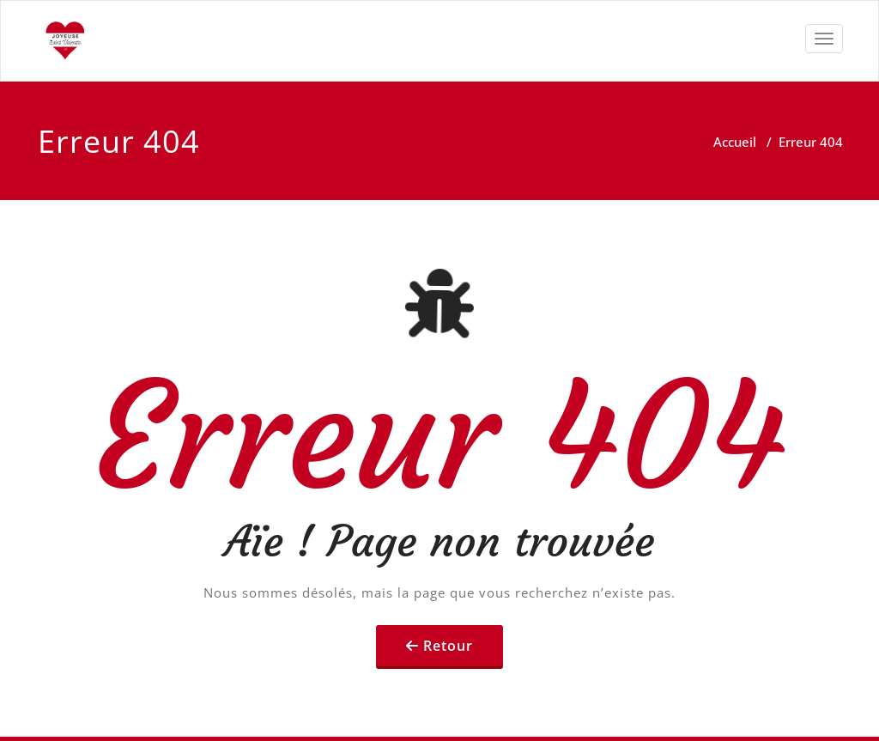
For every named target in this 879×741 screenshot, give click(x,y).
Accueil (734, 141)
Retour (448, 645)
